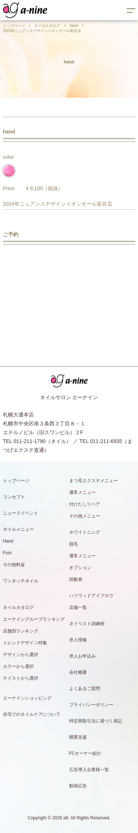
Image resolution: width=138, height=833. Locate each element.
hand (74, 26)
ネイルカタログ (47, 26)
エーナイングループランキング (34, 619)
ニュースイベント (20, 513)
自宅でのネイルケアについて (31, 714)
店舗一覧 (78, 607)
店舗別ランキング (20, 631)
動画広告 (78, 785)
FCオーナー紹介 (85, 753)
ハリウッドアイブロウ (91, 595)
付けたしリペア (84, 504)
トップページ (14, 26)
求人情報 (78, 639)
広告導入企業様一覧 (89, 769)
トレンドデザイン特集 (25, 642)
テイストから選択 (20, 678)
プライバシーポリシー (91, 704)
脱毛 (73, 544)
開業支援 (78, 737)
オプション (80, 567)
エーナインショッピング (27, 698)
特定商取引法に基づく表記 (95, 721)
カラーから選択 (18, 666)
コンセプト (14, 496)
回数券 (75, 579)
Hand (8, 541)
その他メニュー (84, 516)
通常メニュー (82, 492)
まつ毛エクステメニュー (93, 480)
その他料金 (14, 564)
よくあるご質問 (84, 688)
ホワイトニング (84, 532)
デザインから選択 (20, 654)
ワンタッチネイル (20, 580)
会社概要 (78, 672)
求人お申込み (82, 656)
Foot (7, 552)
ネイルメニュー (18, 529)
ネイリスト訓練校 (87, 623)
